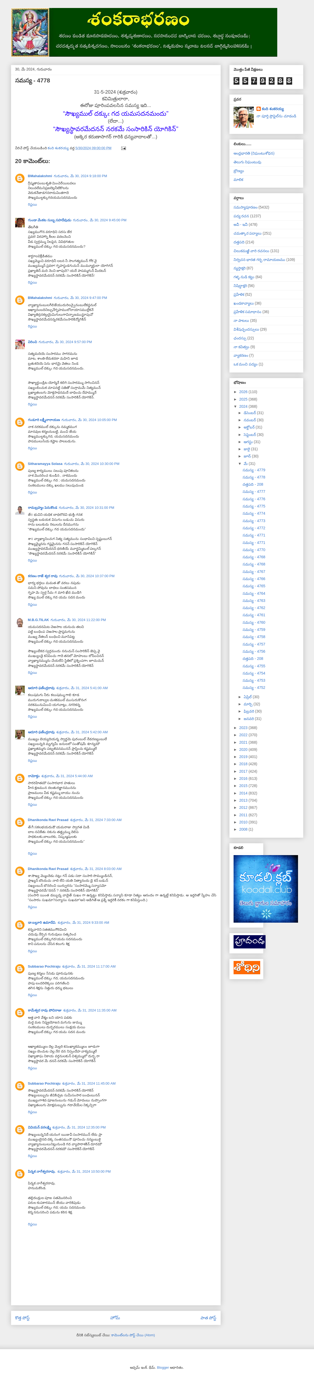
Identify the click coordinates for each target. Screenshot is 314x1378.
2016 (243, 778)
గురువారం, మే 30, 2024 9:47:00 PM (80, 298)
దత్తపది (239, 242)
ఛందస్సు (240, 338)
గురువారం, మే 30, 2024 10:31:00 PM (86, 508)
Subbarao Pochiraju (44, 966)
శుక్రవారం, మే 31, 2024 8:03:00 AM (96, 869)
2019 (243, 757)
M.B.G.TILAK (38, 620)
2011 (243, 815)
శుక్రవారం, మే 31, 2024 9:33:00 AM (83, 923)
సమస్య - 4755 (254, 666)
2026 (243, 392)
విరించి (32, 342)
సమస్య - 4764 (254, 593)
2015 (243, 786)
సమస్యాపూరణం (246, 207)
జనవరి (249, 719)
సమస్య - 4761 (254, 615)
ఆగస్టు (249, 442)
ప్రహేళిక (239, 294)
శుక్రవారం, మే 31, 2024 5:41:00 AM (82, 688)
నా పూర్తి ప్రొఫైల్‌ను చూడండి (276, 116)
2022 (243, 735)
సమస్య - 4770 (254, 550)
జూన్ (248, 456)
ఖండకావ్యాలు (244, 303)
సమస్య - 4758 (254, 637)
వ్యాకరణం (241, 355)
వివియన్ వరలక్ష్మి (39, 1127)
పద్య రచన (241, 216)
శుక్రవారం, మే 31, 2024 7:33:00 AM (96, 820)
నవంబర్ (250, 420)
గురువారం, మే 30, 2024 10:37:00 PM (87, 576)
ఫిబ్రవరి (249, 711)
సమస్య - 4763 (254, 600)
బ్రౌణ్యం (239, 171)
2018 (243, 764)
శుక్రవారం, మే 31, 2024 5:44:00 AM (67, 776)
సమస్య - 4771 (254, 535)
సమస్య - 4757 (254, 644)
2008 (243, 829)
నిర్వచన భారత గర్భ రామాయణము (260, 259)
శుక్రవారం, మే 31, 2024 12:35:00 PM (79, 1127)
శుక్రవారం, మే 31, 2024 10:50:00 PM (84, 1171)
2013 (243, 800)
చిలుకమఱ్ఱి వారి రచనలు (252, 251)
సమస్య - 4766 (254, 579)
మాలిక (238, 179)
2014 (243, 793)
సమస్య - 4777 (254, 491)
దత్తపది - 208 (253, 484)
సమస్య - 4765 (254, 586)
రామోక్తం (34, 776)
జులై (247, 449)
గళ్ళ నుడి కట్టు (244, 277)
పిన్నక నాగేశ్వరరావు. (42, 1171)
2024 (243, 406)
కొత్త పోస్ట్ (22, 1317)
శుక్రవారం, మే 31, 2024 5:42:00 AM (82, 732)
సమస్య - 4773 (254, 521)
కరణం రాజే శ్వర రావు (43, 576)
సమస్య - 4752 (254, 687)
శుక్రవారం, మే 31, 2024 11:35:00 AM (90, 1010)
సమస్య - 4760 (254, 622)
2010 (243, 822)
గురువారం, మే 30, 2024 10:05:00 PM (89, 420)
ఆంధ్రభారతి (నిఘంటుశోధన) (254, 153)
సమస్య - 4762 (254, 608)
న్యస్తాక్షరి (240, 268)
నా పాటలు (241, 320)
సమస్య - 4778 (254, 477)
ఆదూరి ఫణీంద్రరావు (41, 688)
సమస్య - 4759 (254, 629)
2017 (243, 771)
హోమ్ (115, 1317)
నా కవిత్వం (242, 347)
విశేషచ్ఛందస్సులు (246, 329)
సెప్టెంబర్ (250, 434)
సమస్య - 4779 (254, 470)
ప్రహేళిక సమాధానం (248, 312)
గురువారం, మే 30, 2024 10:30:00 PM (92, 464)
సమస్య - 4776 (254, 499)
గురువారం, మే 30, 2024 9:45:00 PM (100, 220)
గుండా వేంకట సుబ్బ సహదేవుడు (50, 220)
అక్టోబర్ (250, 427)
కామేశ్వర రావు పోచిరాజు (45, 1010)
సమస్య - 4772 (254, 528)
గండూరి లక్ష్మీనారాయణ (44, 420)
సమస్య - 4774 (254, 513)
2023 (243, 728)
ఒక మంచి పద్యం (246, 364)
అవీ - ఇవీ (241, 224)
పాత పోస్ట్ (208, 1317)
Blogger (163, 1367)
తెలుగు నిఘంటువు (248, 162)
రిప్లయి (32, 204)
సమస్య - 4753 (254, 680)
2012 (243, 807)
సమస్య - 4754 (254, 673)
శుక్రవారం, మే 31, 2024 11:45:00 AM (89, 1083)
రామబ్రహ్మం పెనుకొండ (43, 508)
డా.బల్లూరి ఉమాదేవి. (42, 923)
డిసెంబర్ (250, 413)
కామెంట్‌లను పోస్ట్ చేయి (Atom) (133, 1335)
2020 (243, 749)
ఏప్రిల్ (248, 697)
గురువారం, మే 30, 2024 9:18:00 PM (80, 176)
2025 (243, 399)
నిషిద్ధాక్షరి (240, 286)
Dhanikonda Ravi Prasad (48, 820)
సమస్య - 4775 (254, 506)
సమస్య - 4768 (254, 557)
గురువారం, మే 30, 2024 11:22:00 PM (78, 620)
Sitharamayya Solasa (45, 464)
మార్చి (249, 704)
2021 (243, 742)
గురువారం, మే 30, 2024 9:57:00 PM (65, 342)
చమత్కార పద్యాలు (248, 233)
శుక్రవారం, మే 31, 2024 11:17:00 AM (89, 966)
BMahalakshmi (40, 176)
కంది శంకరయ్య (273, 109)
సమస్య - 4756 (254, 651)
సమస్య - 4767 (254, 571)
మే (246, 463)
